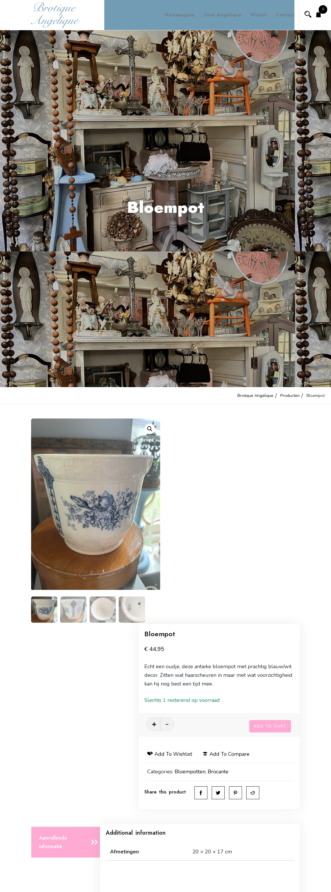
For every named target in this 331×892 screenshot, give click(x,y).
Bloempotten (222, 573)
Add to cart (270, 526)
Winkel (253, 15)
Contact (280, 15)
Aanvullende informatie (53, 661)
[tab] (67, 660)
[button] (150, 429)
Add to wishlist (201, 555)
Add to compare (258, 555)
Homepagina (174, 15)
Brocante (250, 573)
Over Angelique (217, 15)
